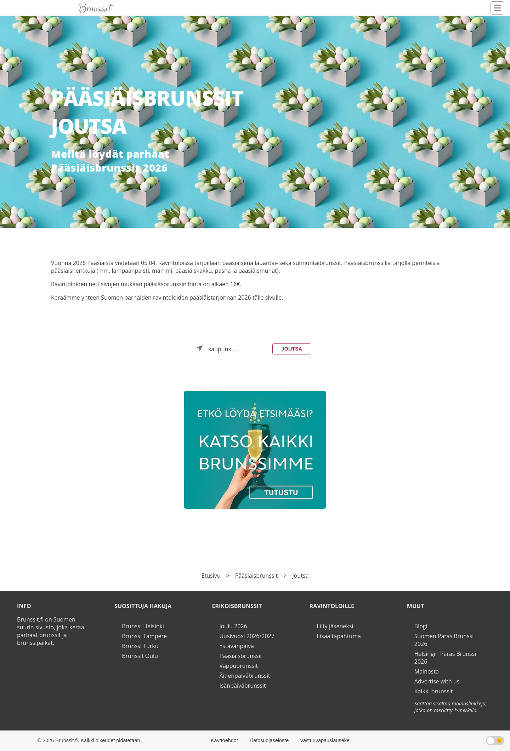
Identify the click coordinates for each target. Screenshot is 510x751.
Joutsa (292, 349)
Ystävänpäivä (236, 646)
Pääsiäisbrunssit (256, 575)
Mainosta (426, 671)
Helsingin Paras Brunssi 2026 (445, 657)
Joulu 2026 (233, 626)
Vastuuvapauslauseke (325, 740)
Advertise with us (436, 681)
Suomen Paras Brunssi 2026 (444, 640)
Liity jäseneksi (335, 626)
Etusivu (211, 575)
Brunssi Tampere (144, 636)
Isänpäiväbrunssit (242, 685)
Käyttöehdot (224, 740)
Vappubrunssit (238, 666)
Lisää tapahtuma (339, 636)
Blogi (420, 626)
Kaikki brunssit (433, 691)
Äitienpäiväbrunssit (244, 676)
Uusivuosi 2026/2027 (246, 636)
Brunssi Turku (140, 646)
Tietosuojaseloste (269, 740)
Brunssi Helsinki (143, 626)
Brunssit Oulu (140, 656)
